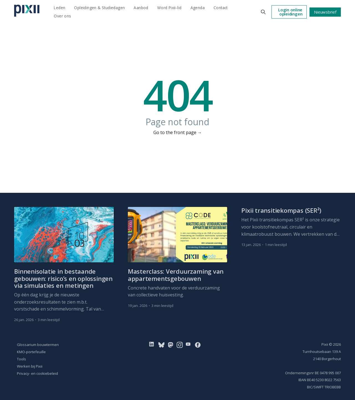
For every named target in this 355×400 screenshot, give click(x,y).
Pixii (324, 344)
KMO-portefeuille (31, 351)
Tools (21, 359)
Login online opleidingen (290, 12)
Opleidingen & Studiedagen (99, 7)
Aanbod (141, 7)
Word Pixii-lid (169, 7)
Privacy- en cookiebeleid (37, 373)
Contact (221, 7)
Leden (59, 7)
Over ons (62, 16)
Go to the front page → (177, 132)
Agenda (198, 7)
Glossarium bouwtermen (38, 344)
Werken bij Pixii (29, 366)
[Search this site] (263, 11)
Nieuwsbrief (325, 12)
